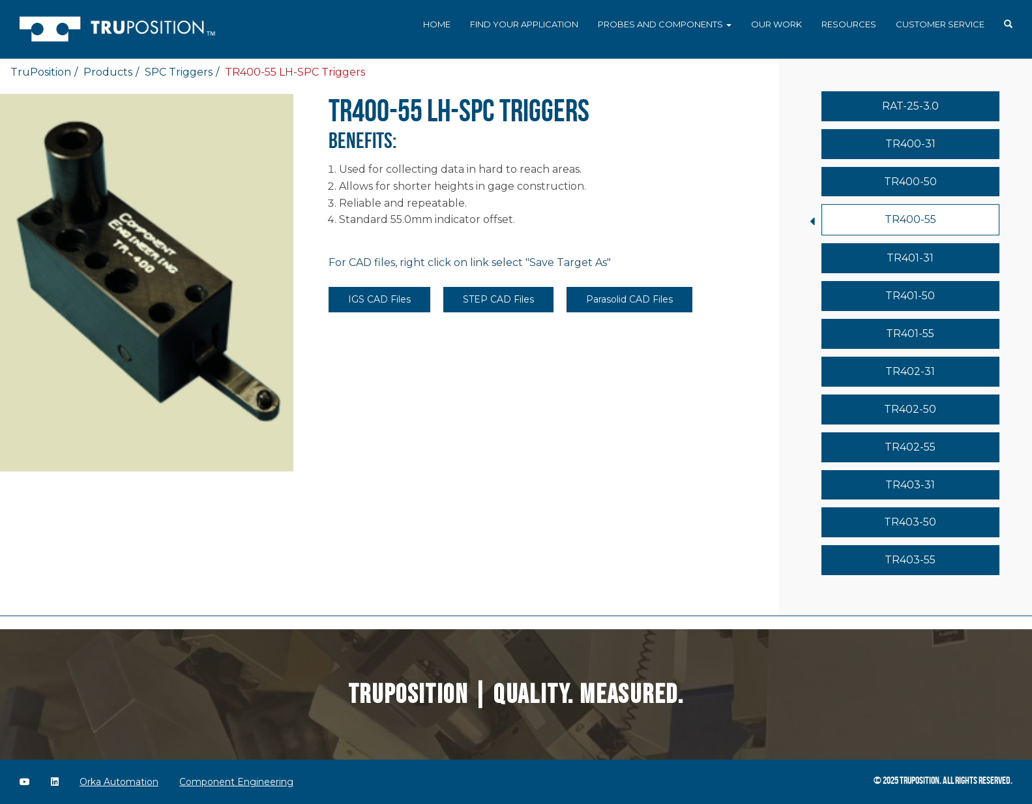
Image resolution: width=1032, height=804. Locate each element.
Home (436, 24)
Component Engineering (236, 782)
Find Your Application (524, 24)
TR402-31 (910, 371)
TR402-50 (910, 409)
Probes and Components (664, 24)
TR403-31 (910, 485)
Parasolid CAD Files (629, 299)
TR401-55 (910, 333)
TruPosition (40, 72)
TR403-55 (910, 560)
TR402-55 (910, 447)
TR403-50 (910, 522)
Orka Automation (119, 782)
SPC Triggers (179, 72)
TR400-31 (910, 144)
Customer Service (940, 24)
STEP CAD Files (498, 299)
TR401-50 (910, 296)
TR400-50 (910, 181)
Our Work (776, 24)
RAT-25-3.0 (910, 106)
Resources (848, 24)
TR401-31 (910, 258)
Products (107, 72)
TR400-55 (910, 219)
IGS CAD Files (379, 299)
